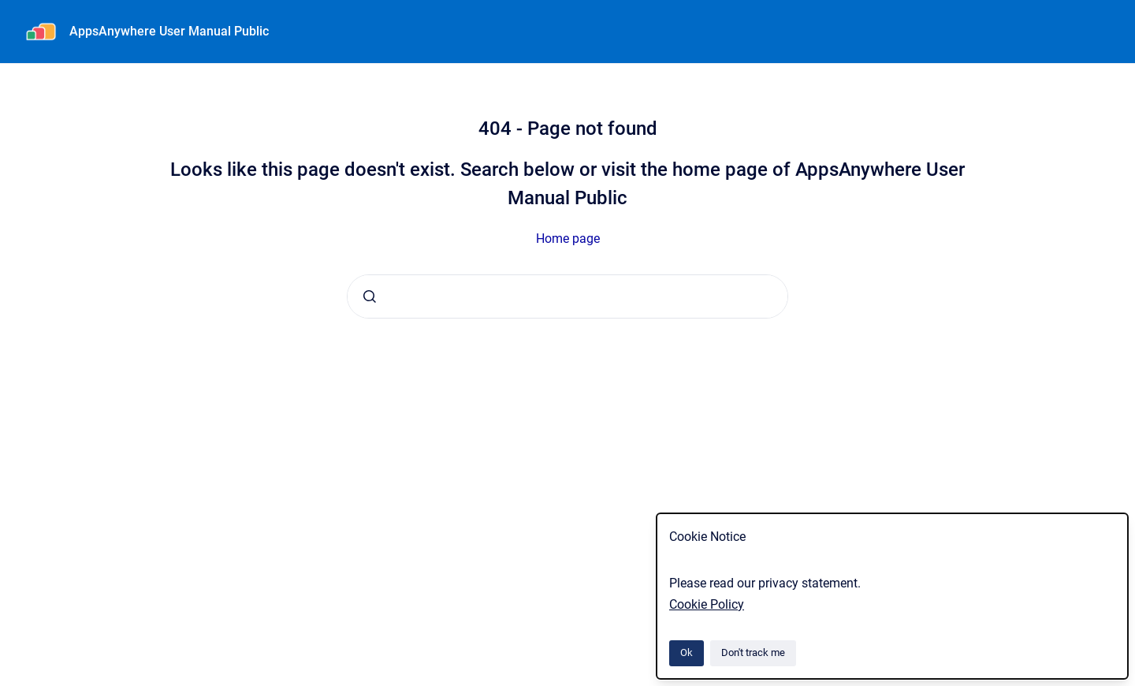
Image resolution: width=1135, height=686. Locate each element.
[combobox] (567, 296)
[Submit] (369, 296)
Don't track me (753, 652)
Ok (686, 652)
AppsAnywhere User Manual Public (169, 31)
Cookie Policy (706, 604)
